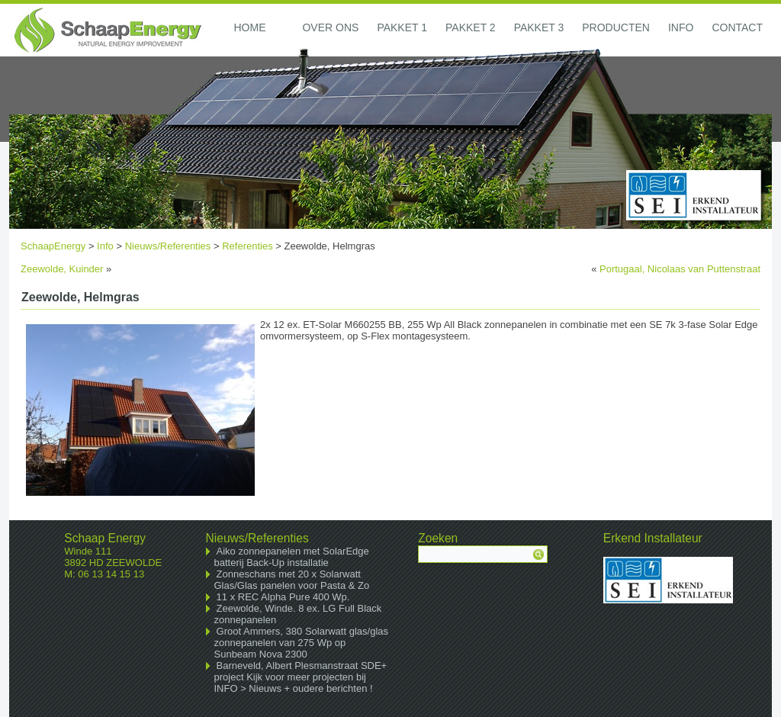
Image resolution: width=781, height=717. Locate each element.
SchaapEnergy (53, 246)
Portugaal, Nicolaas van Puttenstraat (679, 269)
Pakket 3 (539, 27)
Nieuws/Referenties (168, 246)
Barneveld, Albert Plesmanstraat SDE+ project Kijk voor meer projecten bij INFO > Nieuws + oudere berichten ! (300, 677)
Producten (616, 27)
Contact (737, 27)
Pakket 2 (470, 27)
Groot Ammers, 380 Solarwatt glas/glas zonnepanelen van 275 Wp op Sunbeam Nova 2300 (301, 642)
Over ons (330, 27)
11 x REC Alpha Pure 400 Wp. (283, 597)
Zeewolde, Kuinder (62, 269)
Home (249, 27)
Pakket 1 (402, 27)
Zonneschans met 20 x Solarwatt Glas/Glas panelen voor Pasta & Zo (292, 579)
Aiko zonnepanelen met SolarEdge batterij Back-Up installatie (291, 556)
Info (680, 27)
